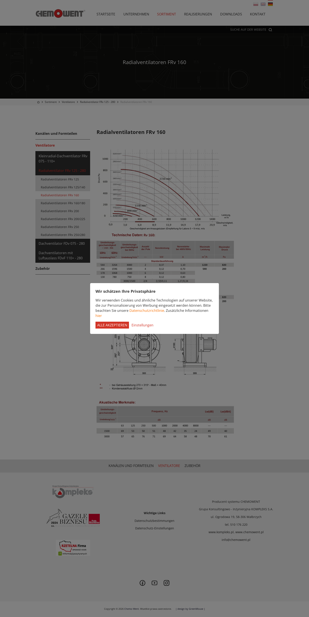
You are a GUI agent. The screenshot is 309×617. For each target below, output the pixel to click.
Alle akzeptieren (112, 325)
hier (98, 315)
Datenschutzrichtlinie (146, 310)
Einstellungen (142, 325)
